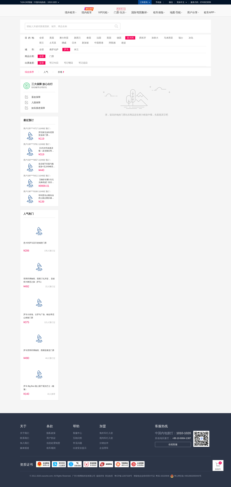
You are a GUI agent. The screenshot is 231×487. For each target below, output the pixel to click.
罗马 (66, 49)
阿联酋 (112, 42)
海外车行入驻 (106, 433)
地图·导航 (175, 12)
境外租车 (70, 12)
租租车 (24, 11)
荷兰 (41, 42)
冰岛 (191, 37)
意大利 (130, 37)
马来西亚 (168, 37)
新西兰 (77, 37)
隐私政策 (51, 433)
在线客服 (172, 444)
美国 (51, 37)
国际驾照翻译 (139, 12)
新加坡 (85, 42)
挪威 (64, 42)
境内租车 (86, 12)
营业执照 (109, 476)
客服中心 (77, 433)
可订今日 (53, 63)
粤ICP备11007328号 (123, 476)
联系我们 (24, 438)
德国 (119, 37)
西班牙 (142, 37)
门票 (51, 56)
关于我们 (24, 433)
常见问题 (77, 443)
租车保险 (158, 12)
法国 (99, 37)
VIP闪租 (102, 12)
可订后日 (83, 63)
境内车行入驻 (106, 438)
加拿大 (155, 37)
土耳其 (52, 42)
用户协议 (51, 438)
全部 (41, 37)
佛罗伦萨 (53, 49)
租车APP (209, 12)
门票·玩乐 (119, 12)
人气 (46, 72)
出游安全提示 (79, 448)
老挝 (123, 42)
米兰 (76, 49)
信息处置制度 (53, 443)
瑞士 (181, 37)
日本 (74, 42)
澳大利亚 (64, 37)
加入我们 (24, 443)
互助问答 (77, 438)
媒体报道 (24, 448)
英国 (109, 37)
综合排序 (29, 72)
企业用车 (103, 448)
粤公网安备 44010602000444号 (185, 476)
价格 (61, 72)
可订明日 (68, 63)
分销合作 (103, 443)
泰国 (88, 37)
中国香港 (98, 42)
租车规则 (51, 448)
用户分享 (192, 12)
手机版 (157, 2)
